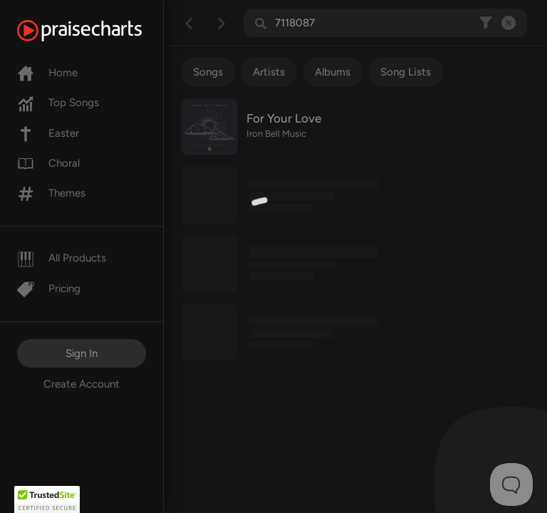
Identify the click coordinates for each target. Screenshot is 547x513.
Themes (51, 193)
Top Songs (58, 102)
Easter (48, 133)
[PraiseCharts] (97, 30)
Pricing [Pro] (48, 288)
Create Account (81, 384)
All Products (61, 258)
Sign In (82, 353)
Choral (48, 163)
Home (47, 72)
